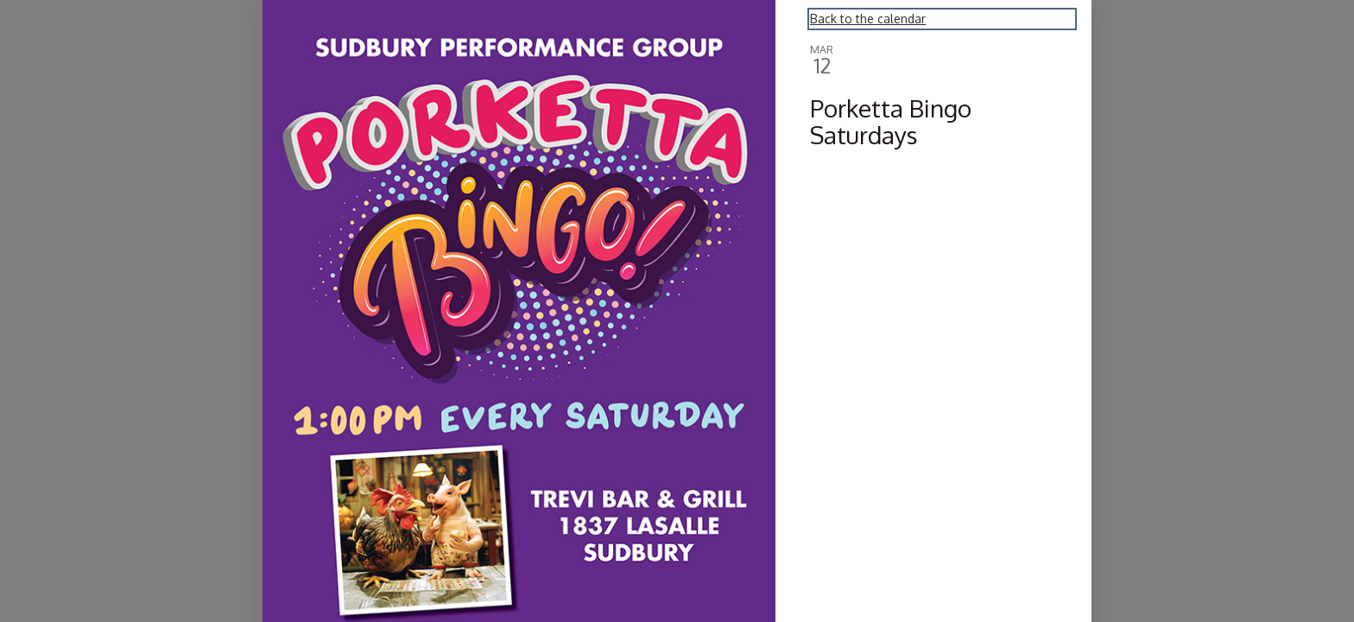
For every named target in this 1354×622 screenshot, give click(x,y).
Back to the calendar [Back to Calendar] (868, 18)
